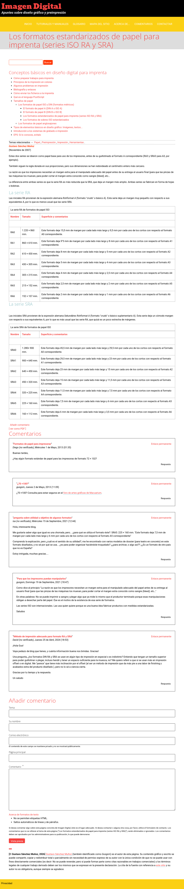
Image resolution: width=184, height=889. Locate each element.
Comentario (15, 766)
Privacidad (6, 883)
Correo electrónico (18, 735)
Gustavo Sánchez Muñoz (21, 146)
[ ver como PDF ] (17, 428)
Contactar (164, 24)
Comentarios (143, 24)
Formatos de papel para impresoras (32, 444)
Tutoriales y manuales (52, 24)
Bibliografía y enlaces (25, 89)
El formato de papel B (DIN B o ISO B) (42, 112)
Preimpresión (49, 142)
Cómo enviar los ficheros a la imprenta (34, 93)
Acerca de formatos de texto (24, 814)
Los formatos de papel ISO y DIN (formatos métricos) (46, 104)
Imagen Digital (31, 6)
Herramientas (76, 142)
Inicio (28, 24)
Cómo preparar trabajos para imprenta (34, 78)
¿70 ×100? (22, 483)
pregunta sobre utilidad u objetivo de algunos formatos (43, 517)
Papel (37, 142)
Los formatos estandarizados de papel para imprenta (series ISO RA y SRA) (62, 116)
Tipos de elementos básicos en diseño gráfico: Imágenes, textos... (48, 127)
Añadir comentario (20, 424)
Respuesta (166, 464)
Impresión (62, 142)
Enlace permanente (161, 444)
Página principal (17, 752)
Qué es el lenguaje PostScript (29, 97)
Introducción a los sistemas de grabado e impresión (41, 131)
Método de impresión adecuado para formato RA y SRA (43, 636)
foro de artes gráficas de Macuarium (82, 492)
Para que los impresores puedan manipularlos (41, 578)
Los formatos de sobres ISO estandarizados (46, 119)
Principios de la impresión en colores (33, 82)
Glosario (79, 24)
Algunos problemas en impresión (31, 85)
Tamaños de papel (23, 101)
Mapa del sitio (99, 24)
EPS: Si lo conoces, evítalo (27, 134)
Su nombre (15, 721)
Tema (12, 707)
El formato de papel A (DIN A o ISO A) (42, 108)
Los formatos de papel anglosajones (37, 123)
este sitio (161, 865)
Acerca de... (122, 24)
